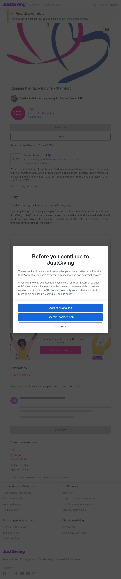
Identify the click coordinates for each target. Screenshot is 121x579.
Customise (60, 326)
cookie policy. (65, 293)
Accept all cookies (60, 308)
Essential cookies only (60, 317)
